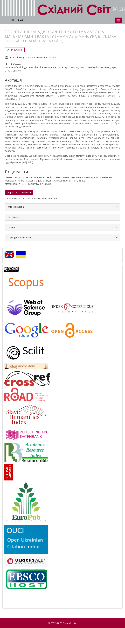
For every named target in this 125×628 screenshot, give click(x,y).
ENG (20, 20)
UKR (12, 20)
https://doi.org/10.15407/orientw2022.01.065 (32, 57)
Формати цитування (19, 192)
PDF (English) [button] (15, 49)
